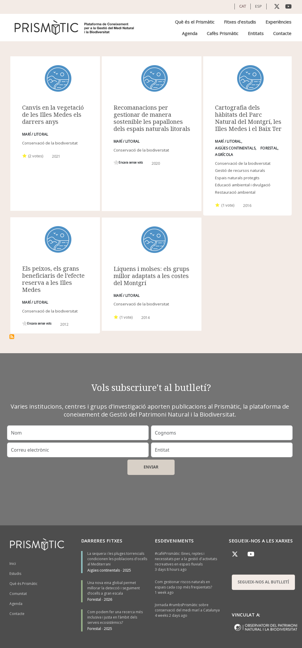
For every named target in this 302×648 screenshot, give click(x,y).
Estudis (15, 573)
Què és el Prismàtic (194, 22)
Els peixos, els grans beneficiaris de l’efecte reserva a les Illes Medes (53, 279)
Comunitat (18, 593)
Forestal (94, 599)
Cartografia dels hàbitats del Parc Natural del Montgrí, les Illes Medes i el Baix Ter (248, 118)
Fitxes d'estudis (240, 22)
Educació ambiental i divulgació (242, 185)
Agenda (189, 33)
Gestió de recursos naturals (240, 170)
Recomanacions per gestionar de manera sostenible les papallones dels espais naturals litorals (152, 118)
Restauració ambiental (235, 192)
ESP (258, 6)
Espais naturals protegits (237, 177)
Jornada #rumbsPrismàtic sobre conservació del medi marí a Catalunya (187, 607)
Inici (12, 563)
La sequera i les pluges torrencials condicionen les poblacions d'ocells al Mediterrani (117, 559)
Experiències (278, 22)
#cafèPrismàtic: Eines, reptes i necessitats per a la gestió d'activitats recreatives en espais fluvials (186, 559)
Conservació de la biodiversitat (50, 143)
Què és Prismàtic (23, 583)
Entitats (256, 33)
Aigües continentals (103, 570)
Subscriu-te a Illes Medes (11, 336)
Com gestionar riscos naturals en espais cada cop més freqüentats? (183, 584)
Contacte (282, 33)
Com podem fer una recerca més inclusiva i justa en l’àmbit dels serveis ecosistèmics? (115, 617)
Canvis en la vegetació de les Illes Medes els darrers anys (53, 114)
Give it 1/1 (24, 155)
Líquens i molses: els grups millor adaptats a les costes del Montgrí (151, 276)
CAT (242, 6)
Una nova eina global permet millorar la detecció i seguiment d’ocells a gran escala (113, 588)
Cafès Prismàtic (222, 33)
